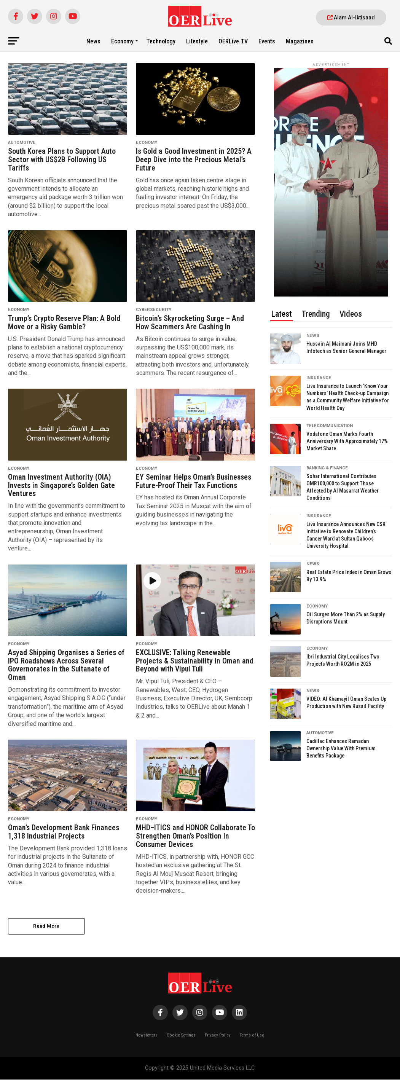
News (93, 41)
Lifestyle (197, 41)
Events (266, 41)
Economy (122, 41)
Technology (160, 41)
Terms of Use (252, 1041)
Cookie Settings (181, 1041)
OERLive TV (233, 41)
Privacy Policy (218, 1041)
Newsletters (146, 1041)
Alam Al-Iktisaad (351, 17)
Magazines (300, 41)
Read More (46, 932)
